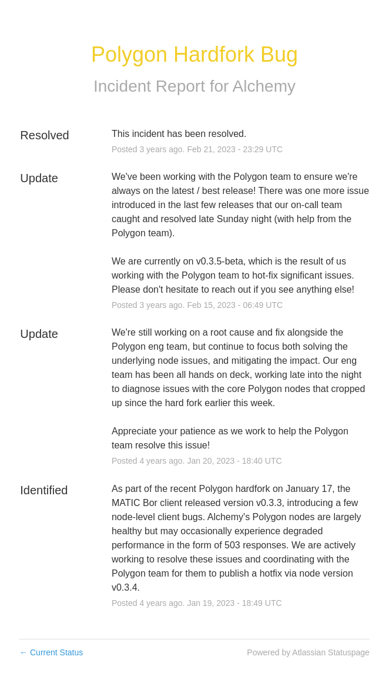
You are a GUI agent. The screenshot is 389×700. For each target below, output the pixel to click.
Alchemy (264, 86)
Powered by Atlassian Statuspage (308, 652)
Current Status (51, 652)
